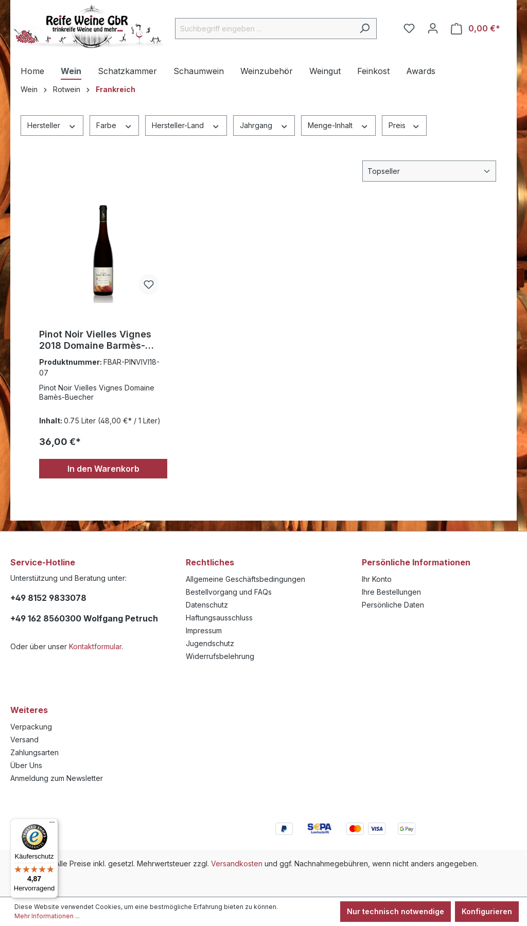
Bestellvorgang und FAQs (229, 591)
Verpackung (31, 726)
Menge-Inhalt (338, 125)
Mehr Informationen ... (47, 916)
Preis (404, 125)
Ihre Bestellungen (391, 591)
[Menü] (52, 824)
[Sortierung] (429, 171)
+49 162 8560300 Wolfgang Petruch (84, 618)
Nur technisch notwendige (395, 911)
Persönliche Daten (393, 604)
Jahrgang (264, 125)
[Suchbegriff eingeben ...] (264, 28)
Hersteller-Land (186, 125)
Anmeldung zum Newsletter (56, 778)
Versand (24, 739)
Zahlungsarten (34, 752)
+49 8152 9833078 (48, 598)
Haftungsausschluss (219, 617)
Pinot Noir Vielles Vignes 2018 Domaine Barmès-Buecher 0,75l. (95, 340)
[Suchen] (365, 28)
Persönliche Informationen (416, 562)
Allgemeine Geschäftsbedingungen (245, 579)
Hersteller (52, 125)
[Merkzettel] (409, 28)
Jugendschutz (210, 643)
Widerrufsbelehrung (220, 656)
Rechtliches (210, 562)
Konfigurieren (487, 911)
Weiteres (29, 710)
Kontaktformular (95, 646)
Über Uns (26, 765)
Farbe (114, 125)
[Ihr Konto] (433, 28)
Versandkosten (236, 863)
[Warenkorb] (475, 29)
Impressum (204, 630)
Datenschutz (207, 604)
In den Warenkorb (103, 469)
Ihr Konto (377, 579)
